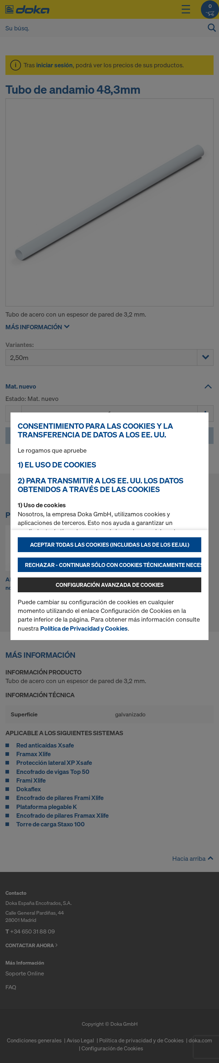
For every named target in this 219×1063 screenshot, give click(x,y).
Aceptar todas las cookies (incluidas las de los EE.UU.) (109, 544)
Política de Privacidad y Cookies (84, 628)
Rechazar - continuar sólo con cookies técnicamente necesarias (113, 564)
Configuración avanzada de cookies (110, 584)
